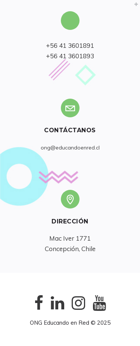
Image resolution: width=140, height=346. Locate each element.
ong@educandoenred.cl (70, 147)
